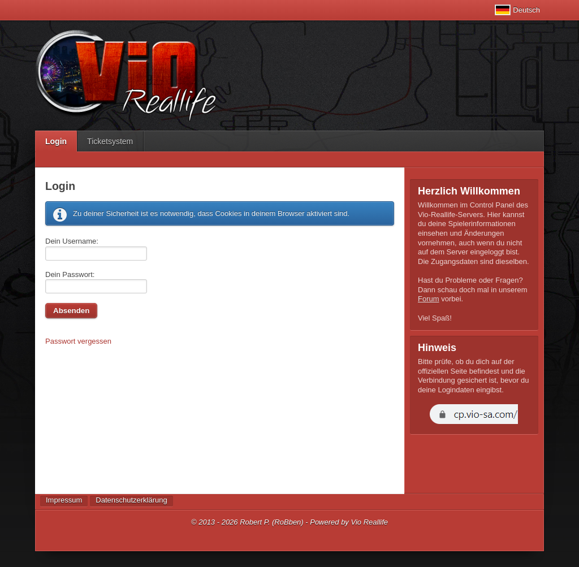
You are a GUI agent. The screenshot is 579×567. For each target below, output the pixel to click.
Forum (428, 299)
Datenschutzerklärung (131, 500)
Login (56, 141)
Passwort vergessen (78, 341)
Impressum (64, 500)
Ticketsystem (110, 141)
